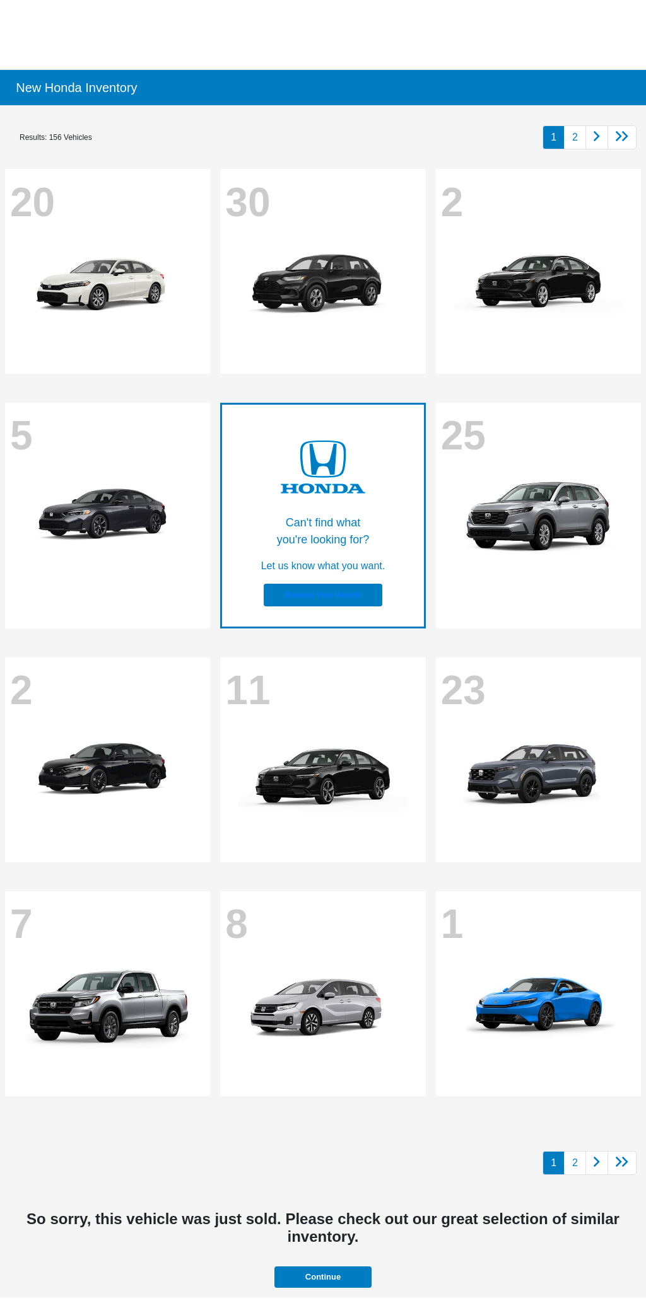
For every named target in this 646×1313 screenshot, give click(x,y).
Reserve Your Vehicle (323, 595)
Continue (323, 1276)
